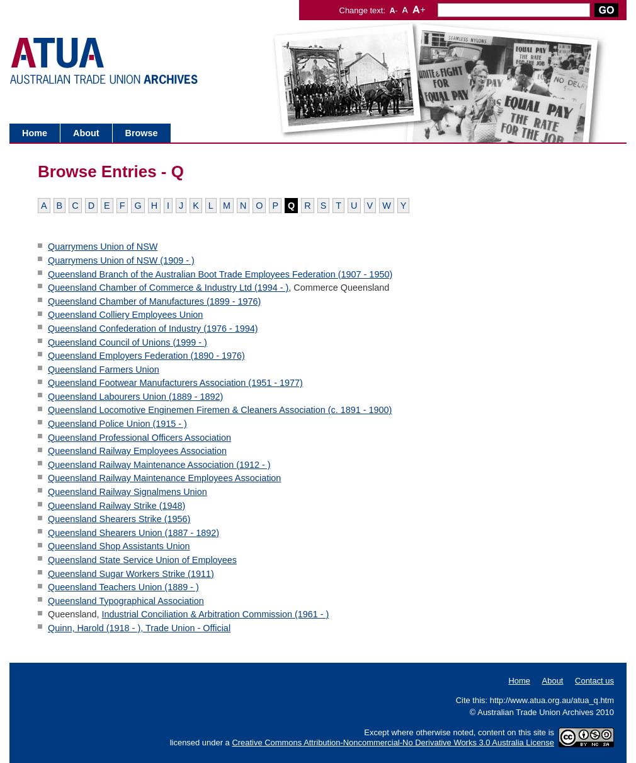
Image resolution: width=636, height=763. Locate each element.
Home (34, 133)
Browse (141, 133)
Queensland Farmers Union (103, 369)
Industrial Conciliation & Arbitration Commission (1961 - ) (215, 614)
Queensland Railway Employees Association (137, 451)
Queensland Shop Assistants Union (119, 546)
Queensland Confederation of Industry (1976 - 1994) (153, 328)
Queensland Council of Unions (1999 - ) (127, 342)
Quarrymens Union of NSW (102, 247)
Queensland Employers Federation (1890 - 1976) (146, 356)
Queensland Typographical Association (126, 601)
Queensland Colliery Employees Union (125, 315)
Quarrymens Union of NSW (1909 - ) (121, 260)
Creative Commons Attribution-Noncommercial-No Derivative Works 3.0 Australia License (393, 742)
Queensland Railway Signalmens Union (127, 492)
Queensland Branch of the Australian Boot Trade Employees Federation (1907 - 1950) (220, 274)
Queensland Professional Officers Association (139, 438)
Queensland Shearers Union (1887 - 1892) (133, 533)
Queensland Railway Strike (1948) (116, 506)
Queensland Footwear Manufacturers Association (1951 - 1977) (175, 383)
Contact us (594, 680)
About (86, 133)
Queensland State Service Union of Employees (142, 560)
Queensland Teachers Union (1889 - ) (123, 587)
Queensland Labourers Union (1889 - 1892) (135, 397)
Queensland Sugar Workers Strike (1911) (131, 574)
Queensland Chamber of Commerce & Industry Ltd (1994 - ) (168, 287)
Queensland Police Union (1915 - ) (117, 424)
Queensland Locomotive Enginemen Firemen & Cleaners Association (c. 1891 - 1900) (220, 410)
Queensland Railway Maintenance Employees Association (164, 478)
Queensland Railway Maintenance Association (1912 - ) (159, 465)
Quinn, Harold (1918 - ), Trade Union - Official (139, 628)
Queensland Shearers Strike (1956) (119, 519)
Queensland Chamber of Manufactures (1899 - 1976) (154, 301)
